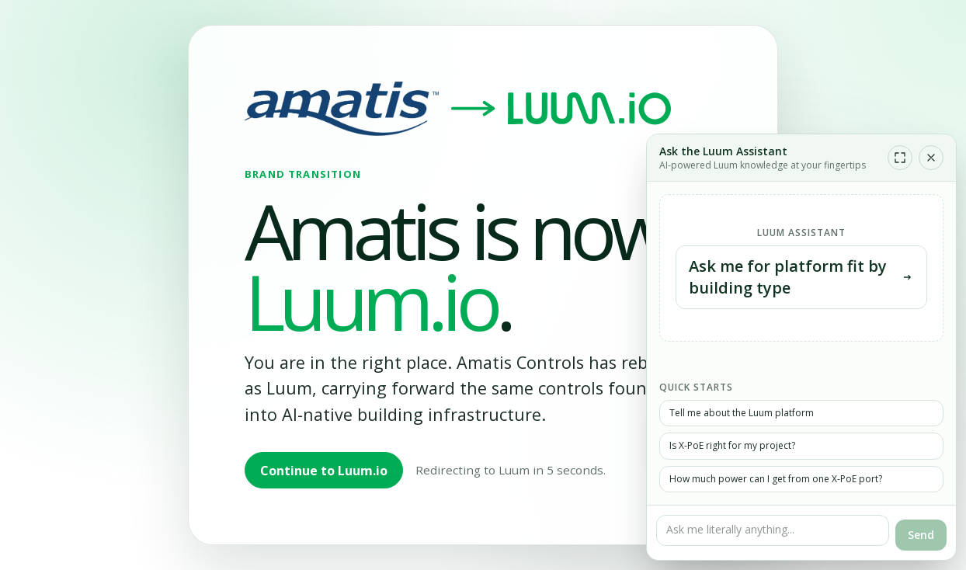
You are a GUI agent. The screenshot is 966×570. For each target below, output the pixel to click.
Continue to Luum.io (323, 470)
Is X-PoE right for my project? (732, 445)
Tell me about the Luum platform (741, 412)
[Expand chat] (900, 157)
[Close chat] (931, 157)
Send (921, 534)
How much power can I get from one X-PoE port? (775, 478)
